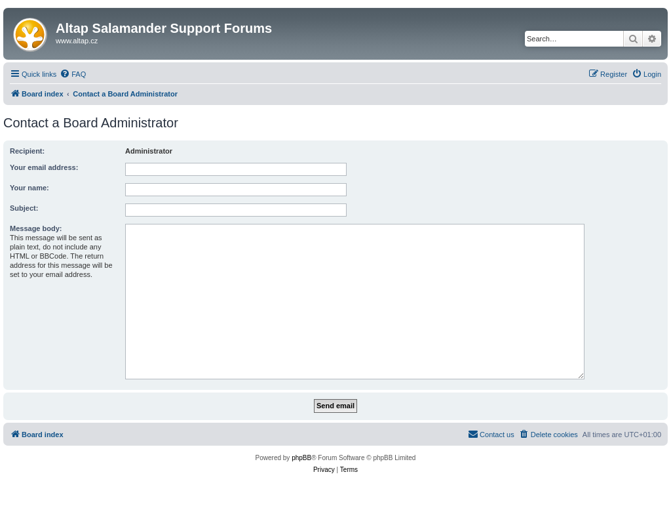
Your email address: (44, 167)
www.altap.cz (77, 41)
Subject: (24, 208)
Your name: (29, 188)
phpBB (301, 457)
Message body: (36, 228)
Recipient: (27, 151)
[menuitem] (73, 74)
